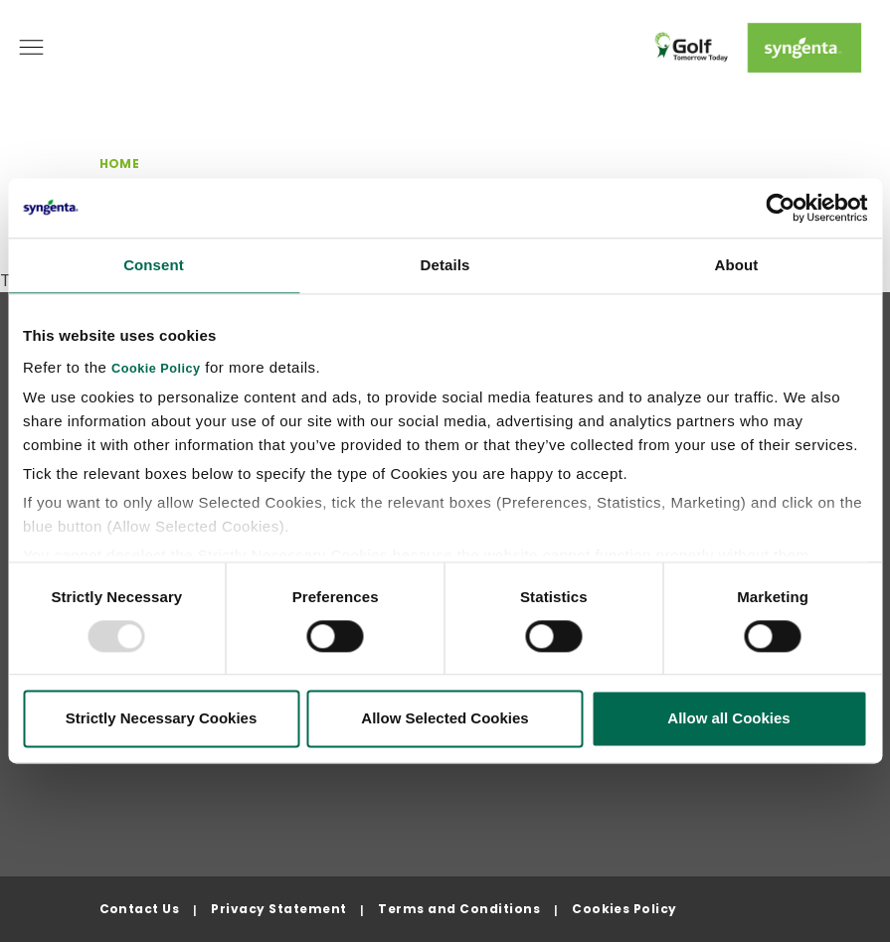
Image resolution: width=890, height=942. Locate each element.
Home (119, 163)
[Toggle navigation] (31, 47)
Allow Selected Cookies (444, 718)
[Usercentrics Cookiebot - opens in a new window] (780, 208)
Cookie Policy (156, 369)
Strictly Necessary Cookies (162, 718)
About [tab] (737, 264)
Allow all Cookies (728, 718)
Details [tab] (445, 264)
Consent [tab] (153, 264)
